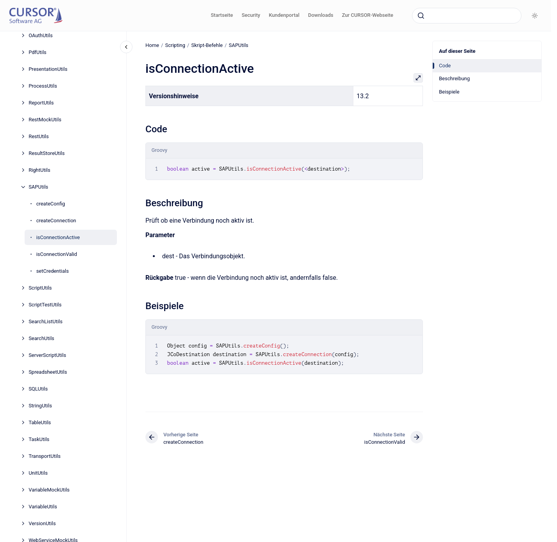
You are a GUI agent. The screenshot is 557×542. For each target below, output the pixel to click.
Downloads (320, 15)
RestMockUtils (45, 119)
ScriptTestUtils (45, 305)
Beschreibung (454, 78)
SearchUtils (41, 338)
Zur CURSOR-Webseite (367, 15)
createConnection (56, 220)
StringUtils (40, 406)
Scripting (175, 45)
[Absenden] (421, 15)
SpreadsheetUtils (48, 372)
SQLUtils (38, 389)
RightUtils (39, 170)
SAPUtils (38, 187)
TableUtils (40, 422)
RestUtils (39, 136)
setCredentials (52, 271)
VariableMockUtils (49, 490)
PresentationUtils (48, 69)
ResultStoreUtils (46, 153)
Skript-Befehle (207, 45)
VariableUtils (43, 507)
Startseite (222, 15)
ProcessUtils (43, 86)
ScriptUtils (40, 288)
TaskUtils (39, 439)
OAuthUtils (41, 35)
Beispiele (449, 92)
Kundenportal (284, 15)
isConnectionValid (56, 254)
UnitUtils (38, 473)
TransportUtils (45, 456)
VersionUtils (42, 523)
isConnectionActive (58, 237)
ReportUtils (41, 103)
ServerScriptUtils (47, 355)
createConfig (50, 204)
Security (251, 15)
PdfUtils (38, 52)
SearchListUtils (46, 321)
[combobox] (466, 15)
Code (445, 65)
